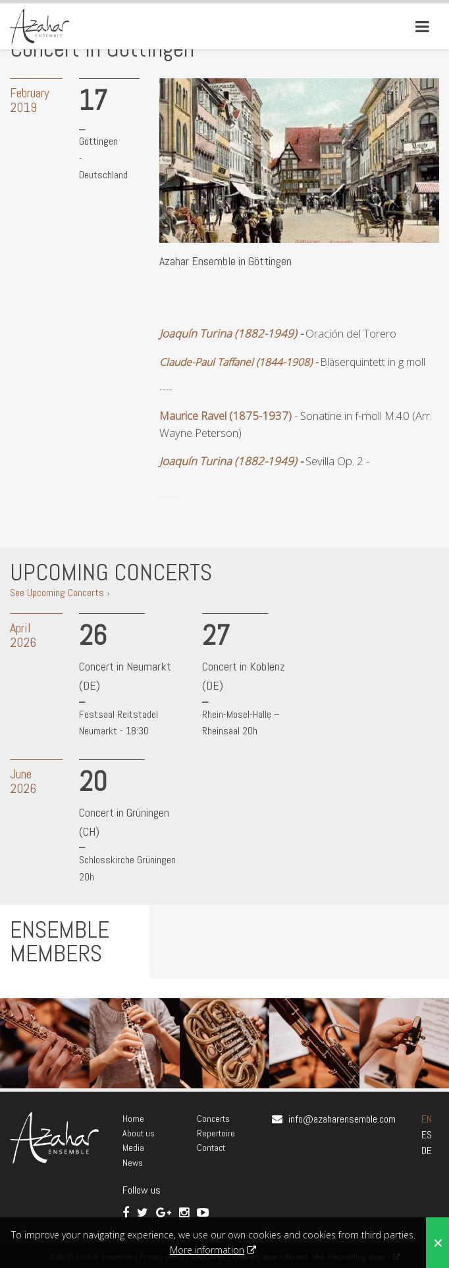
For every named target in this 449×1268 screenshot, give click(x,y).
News (132, 1163)
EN (426, 1119)
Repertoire (216, 1133)
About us (138, 1133)
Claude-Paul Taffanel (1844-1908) (235, 362)
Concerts (213, 1119)
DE (426, 1150)
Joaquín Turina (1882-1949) (228, 333)
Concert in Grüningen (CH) (124, 822)
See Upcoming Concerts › (60, 592)
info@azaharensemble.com (342, 1119)
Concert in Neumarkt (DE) (125, 676)
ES (426, 1135)
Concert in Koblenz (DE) (243, 676)
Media (133, 1148)
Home (133, 1119)
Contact (211, 1148)
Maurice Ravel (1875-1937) (225, 415)
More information (207, 1250)
